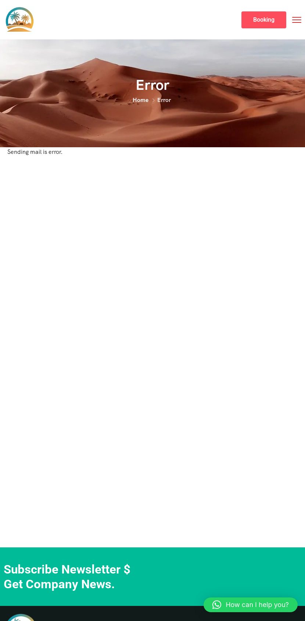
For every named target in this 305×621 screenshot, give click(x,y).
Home (140, 100)
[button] (251, 604)
